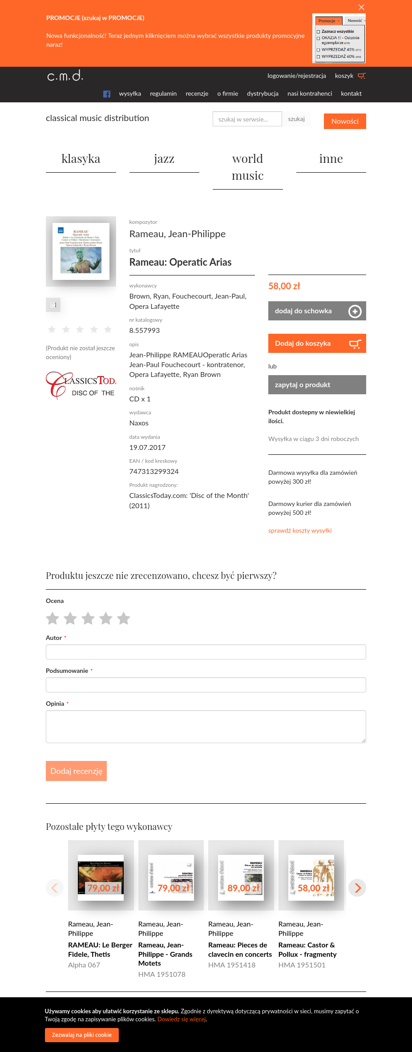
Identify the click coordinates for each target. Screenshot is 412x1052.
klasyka (81, 155)
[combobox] (247, 118)
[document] (207, 1025)
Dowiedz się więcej (182, 1019)
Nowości (345, 118)
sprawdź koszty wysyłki (300, 510)
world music (247, 155)
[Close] (361, 7)
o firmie (227, 93)
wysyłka (130, 93)
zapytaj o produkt (303, 364)
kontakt (351, 93)
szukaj (296, 118)
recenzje (197, 93)
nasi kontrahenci (309, 93)
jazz (164, 155)
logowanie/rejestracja (296, 75)
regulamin (163, 93)
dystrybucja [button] (263, 93)
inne (331, 155)
